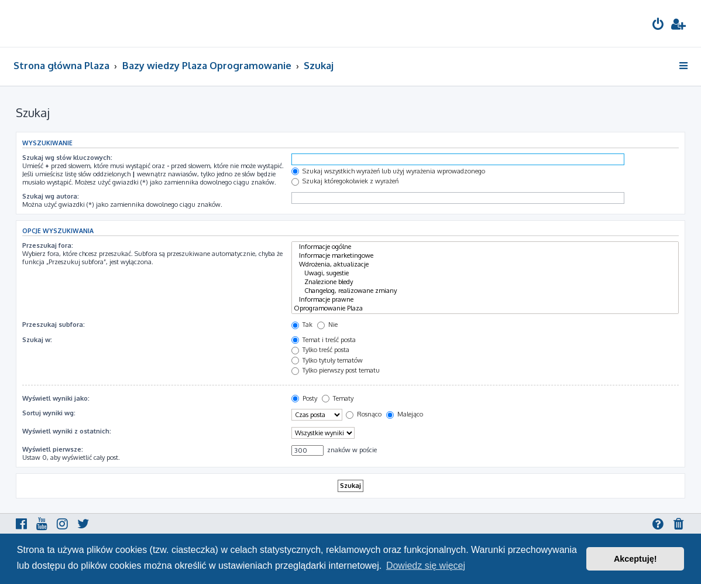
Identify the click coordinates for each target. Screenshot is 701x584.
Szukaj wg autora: (50, 196)
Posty (304, 398)
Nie (327, 324)
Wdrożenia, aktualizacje (485, 264)
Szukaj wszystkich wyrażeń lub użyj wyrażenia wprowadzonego (388, 171)
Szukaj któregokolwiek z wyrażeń (344, 181)
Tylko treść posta (320, 350)
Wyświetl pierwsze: (52, 449)
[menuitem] (658, 25)
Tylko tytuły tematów (327, 360)
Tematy (337, 398)
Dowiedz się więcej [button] (425, 566)
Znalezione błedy (485, 282)
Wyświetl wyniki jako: (56, 398)
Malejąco (404, 414)
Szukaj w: (37, 340)
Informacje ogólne (485, 247)
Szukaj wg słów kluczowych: (67, 157)
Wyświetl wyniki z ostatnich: (66, 431)
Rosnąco (364, 414)
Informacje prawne (485, 299)
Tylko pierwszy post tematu (335, 370)
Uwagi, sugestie (485, 273)
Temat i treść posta (323, 340)
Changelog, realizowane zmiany (485, 290)
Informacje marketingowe (485, 255)
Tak (301, 324)
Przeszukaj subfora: (53, 324)
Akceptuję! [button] (635, 558)
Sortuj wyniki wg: (48, 413)
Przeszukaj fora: (47, 245)
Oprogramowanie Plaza (485, 308)
